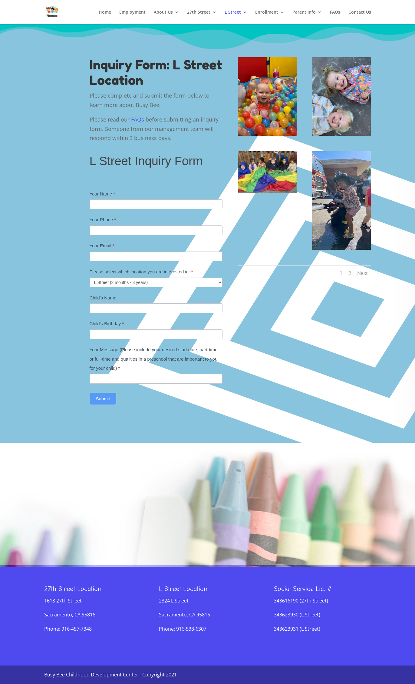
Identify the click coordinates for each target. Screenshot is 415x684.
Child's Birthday (107, 323)
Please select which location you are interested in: (141, 271)
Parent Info (304, 12)
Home (105, 12)
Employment (132, 12)
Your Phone (103, 219)
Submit (103, 398)
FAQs (335, 12)
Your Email (102, 245)
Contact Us (359, 12)
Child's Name (103, 297)
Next (362, 273)
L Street (233, 12)
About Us (163, 12)
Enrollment (266, 12)
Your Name (102, 193)
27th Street (198, 12)
